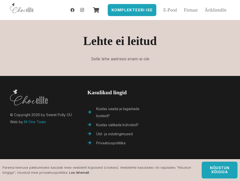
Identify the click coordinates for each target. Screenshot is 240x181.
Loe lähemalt (79, 172)
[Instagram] (82, 10)
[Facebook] (72, 10)
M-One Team (35, 122)
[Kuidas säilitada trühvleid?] (91, 124)
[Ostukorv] (96, 10)
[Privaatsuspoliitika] (91, 143)
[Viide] (21, 10)
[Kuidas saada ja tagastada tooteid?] (91, 112)
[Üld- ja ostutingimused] (91, 134)
